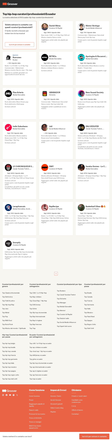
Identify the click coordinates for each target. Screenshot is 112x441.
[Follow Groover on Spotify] (13, 395)
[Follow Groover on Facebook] (6, 395)
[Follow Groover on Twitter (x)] (17, 395)
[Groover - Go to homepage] (15, 391)
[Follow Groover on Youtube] (10, 395)
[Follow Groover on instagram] (3, 395)
